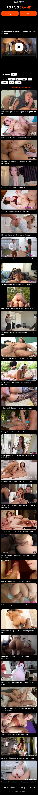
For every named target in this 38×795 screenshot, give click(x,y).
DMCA (5, 788)
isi (29, 79)
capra (11, 79)
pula (11, 83)
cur (18, 79)
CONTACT (31, 788)
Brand (19, 7)
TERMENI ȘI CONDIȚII (18, 788)
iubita (4, 83)
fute (24, 79)
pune (18, 83)
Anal (13, 74)
